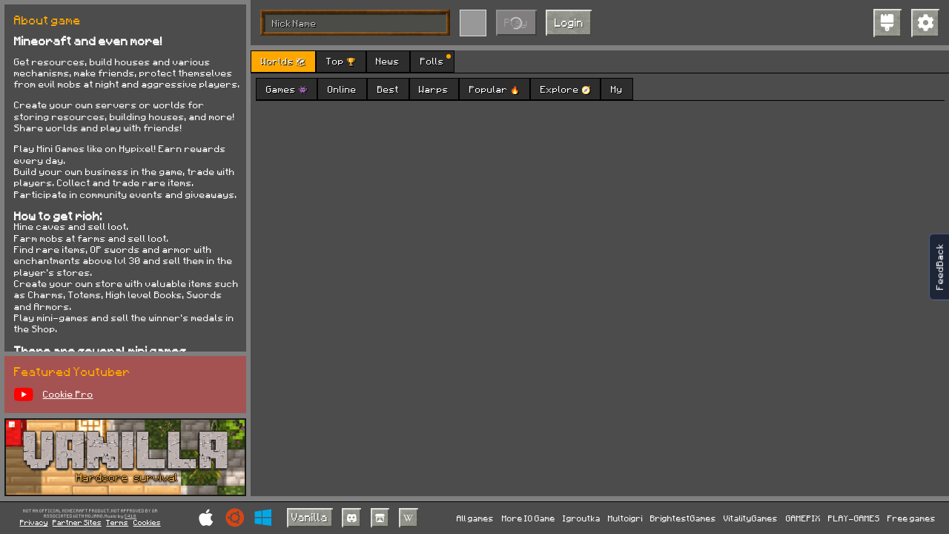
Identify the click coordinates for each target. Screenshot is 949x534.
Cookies (147, 522)
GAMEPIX (803, 518)
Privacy (34, 522)
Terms (117, 522)
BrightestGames (683, 518)
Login (569, 22)
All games (475, 518)
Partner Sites (77, 522)
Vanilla (309, 517)
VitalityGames (751, 518)
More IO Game (528, 518)
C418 (130, 516)
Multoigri (625, 518)
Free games (911, 518)
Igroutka (582, 518)
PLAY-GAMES (854, 518)
